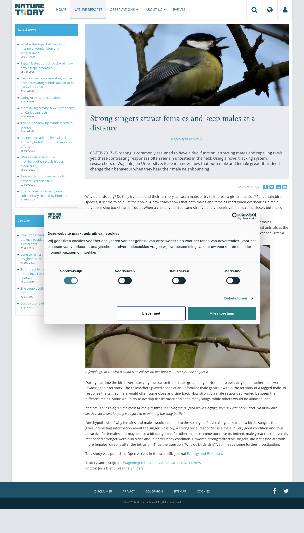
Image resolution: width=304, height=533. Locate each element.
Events (179, 9)
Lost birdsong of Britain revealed (44, 303)
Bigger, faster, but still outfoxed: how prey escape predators (47, 65)
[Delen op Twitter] (271, 187)
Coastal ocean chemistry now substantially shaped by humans (44, 193)
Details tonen (235, 298)
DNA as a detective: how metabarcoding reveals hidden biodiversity (42, 161)
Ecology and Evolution (204, 453)
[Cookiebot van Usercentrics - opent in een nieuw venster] (235, 216)
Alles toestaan (222, 313)
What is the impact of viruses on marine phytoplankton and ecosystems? (43, 48)
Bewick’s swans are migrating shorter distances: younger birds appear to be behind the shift (47, 82)
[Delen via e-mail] (284, 187)
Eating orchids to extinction (40, 97)
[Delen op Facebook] (265, 187)
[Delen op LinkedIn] (278, 187)
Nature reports (88, 9)
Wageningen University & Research (150, 462)
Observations (124, 9)
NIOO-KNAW (191, 462)
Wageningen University (187, 139)
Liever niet (151, 313)
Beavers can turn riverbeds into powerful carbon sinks (43, 178)
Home (61, 9)
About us (156, 9)
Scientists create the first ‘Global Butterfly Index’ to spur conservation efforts (47, 142)
